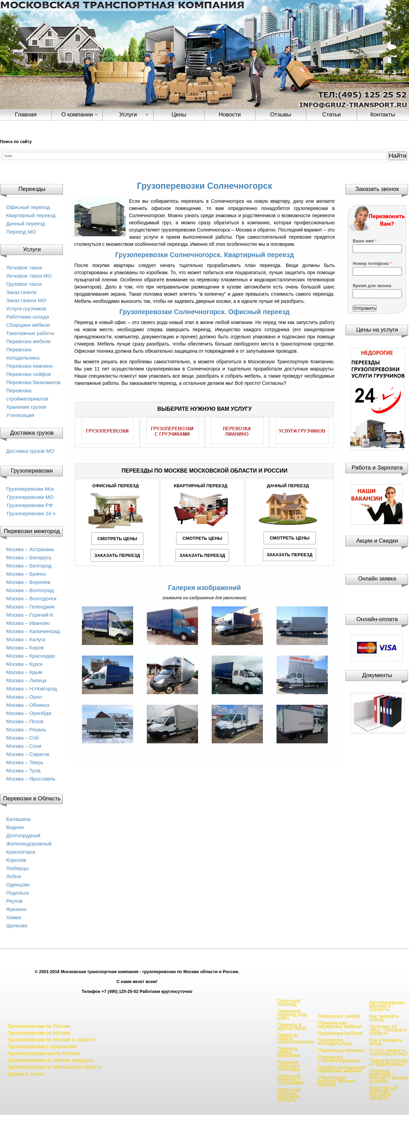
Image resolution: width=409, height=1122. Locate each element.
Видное (15, 827)
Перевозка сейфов (28, 374)
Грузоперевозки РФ (30, 505)
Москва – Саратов (28, 754)
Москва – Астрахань (30, 549)
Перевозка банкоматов (33, 382)
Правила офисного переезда (288, 1065)
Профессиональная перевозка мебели (341, 1069)
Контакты (382, 114)
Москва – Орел (24, 697)
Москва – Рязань (26, 729)
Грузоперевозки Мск (30, 489)
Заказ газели (21, 292)
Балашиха (18, 819)
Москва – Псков (24, 721)
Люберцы (17, 868)
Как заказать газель (384, 1017)
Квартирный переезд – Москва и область (383, 1093)
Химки (13, 917)
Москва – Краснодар (30, 656)
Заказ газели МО (26, 300)
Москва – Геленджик (30, 606)
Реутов (14, 901)
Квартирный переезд (31, 215)
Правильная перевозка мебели (339, 1024)
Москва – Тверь (24, 762)
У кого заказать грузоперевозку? (388, 1051)
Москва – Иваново (28, 623)
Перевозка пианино (29, 366)
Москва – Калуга (25, 639)
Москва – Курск (24, 664)
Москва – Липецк (26, 680)
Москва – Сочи (23, 746)
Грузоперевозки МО (30, 497)
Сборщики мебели (28, 325)
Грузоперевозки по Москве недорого (51, 1060)
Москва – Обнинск (28, 705)
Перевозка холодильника (334, 1041)
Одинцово (18, 884)
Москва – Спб (22, 738)
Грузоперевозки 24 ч (31, 513)
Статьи (331, 114)
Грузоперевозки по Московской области (55, 1067)
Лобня (13, 876)
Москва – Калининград (33, 631)
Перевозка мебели (28, 341)
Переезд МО (21, 232)
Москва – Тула (23, 770)
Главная (26, 114)
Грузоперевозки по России (39, 1026)
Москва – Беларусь (29, 557)
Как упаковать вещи (385, 1041)
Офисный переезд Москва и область (288, 1094)
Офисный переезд (28, 207)
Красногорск (20, 852)
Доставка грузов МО (30, 451)
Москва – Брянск (26, 574)
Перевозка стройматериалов (339, 1058)
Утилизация (20, 415)
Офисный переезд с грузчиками (290, 1079)
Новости (230, 114)
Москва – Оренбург (29, 713)
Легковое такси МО (29, 276)
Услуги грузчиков (26, 308)
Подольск (17, 893)
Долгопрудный (23, 835)
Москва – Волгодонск (31, 598)
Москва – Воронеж (28, 582)
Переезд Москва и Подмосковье (388, 1062)
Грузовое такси (24, 284)
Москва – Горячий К (29, 615)
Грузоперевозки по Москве (39, 1033)
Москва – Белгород (29, 566)
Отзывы (280, 114)
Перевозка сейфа (339, 1016)
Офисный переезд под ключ (292, 1014)
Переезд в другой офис (292, 1026)
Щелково (16, 925)
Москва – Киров (25, 647)
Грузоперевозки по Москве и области (52, 1039)
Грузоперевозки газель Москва (44, 1053)
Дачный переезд (25, 223)
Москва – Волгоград (30, 590)
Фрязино (16, 909)
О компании (77, 114)
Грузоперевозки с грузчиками (42, 1046)
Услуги (128, 114)
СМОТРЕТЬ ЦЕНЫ (117, 538)
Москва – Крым (24, 672)
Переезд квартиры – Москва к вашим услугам (388, 1076)
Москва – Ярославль (30, 779)
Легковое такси (24, 267)
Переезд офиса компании (288, 1052)
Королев (16, 860)
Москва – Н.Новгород (31, 688)
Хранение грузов (26, 407)
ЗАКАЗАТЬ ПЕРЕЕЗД (117, 555)
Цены (178, 114)
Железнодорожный (29, 843)
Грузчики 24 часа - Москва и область (387, 1029)
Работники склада (27, 317)
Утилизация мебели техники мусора (336, 1081)
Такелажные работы (30, 333)
